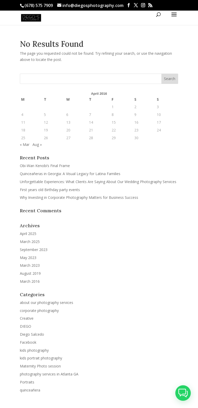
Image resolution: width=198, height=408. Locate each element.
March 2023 (30, 265)
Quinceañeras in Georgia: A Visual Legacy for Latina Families (70, 173)
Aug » (37, 144)
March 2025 (30, 241)
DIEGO (25, 326)
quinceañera (30, 390)
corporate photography (39, 310)
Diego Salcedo (32, 334)
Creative (27, 318)
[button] (183, 392)
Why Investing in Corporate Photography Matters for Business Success (79, 197)
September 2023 (33, 249)
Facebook (28, 342)
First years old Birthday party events (50, 189)
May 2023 (28, 257)
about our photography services (46, 302)
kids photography (34, 350)
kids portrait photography (41, 358)
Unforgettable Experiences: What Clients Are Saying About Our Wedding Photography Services (98, 181)
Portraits (27, 382)
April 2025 (28, 233)
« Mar (24, 144)
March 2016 (30, 281)
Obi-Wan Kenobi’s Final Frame (45, 165)
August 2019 (30, 273)
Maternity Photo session (40, 366)
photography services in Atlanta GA (49, 374)
